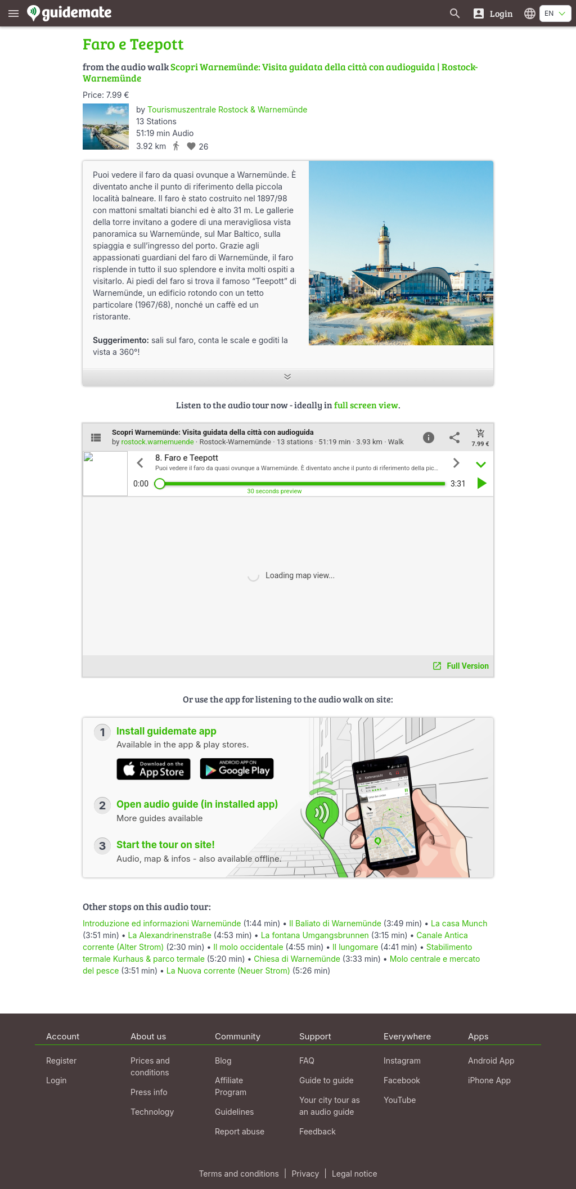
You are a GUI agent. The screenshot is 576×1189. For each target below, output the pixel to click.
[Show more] (288, 377)
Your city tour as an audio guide (329, 1105)
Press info (149, 1092)
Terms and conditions (238, 1173)
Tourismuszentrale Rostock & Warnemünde (227, 109)
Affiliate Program (230, 1086)
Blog (223, 1060)
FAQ (306, 1060)
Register (61, 1060)
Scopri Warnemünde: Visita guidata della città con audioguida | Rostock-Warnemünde (280, 72)
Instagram (402, 1060)
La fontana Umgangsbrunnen (315, 935)
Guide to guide (326, 1080)
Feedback (317, 1131)
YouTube (400, 1100)
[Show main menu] (13, 13)
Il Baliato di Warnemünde (335, 923)
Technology (152, 1111)
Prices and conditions (150, 1066)
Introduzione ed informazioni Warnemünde (162, 923)
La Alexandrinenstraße (170, 935)
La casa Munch (459, 923)
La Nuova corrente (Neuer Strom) (228, 970)
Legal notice (354, 1173)
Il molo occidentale (248, 947)
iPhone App (489, 1080)
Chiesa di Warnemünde (297, 958)
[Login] (492, 13)
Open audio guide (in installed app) (197, 804)
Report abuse (239, 1131)
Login (56, 1080)
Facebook (402, 1080)
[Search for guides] (455, 13)
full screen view (366, 405)
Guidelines (234, 1111)
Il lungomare (355, 947)
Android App (491, 1060)
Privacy (305, 1173)
